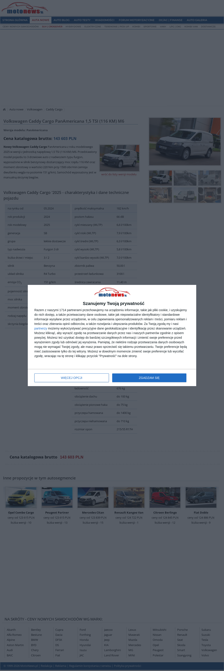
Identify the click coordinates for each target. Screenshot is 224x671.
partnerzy (40, 328)
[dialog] (112, 335)
